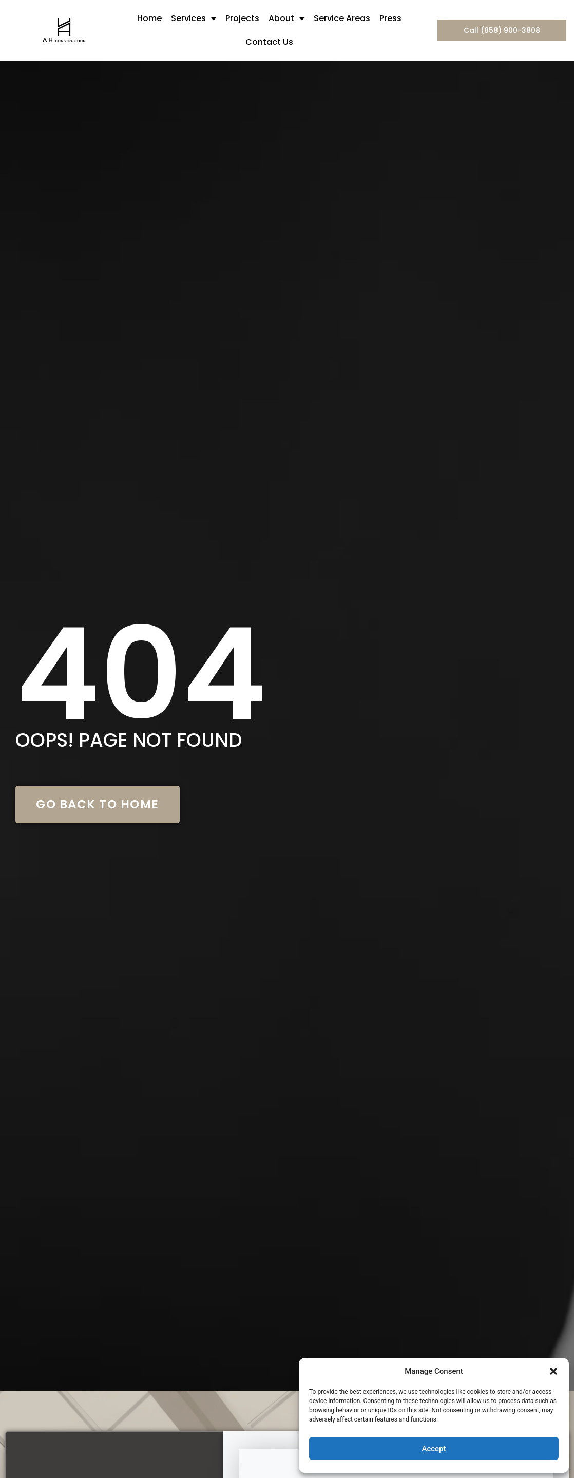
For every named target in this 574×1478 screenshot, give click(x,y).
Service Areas (342, 18)
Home (149, 18)
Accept (434, 1448)
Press (390, 18)
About (286, 18)
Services (193, 18)
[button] (553, 1371)
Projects (242, 18)
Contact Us (269, 42)
